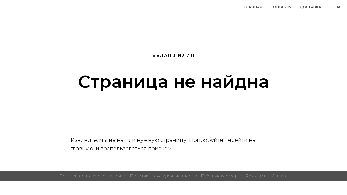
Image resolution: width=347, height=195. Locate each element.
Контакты (281, 7)
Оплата (280, 175)
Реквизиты (257, 175)
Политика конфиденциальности (163, 175)
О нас (335, 7)
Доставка (310, 7)
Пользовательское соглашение (92, 175)
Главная (253, 7)
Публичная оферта (221, 175)
